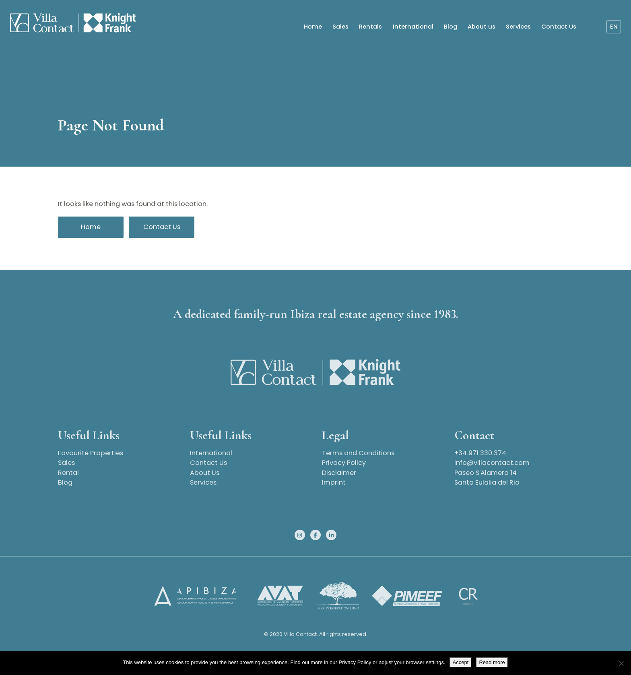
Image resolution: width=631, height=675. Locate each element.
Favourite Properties (90, 453)
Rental (68, 472)
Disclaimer (339, 472)
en (613, 27)
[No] (621, 663)
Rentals (370, 27)
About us (481, 27)
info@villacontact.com (492, 462)
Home (312, 27)
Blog (449, 27)
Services (517, 27)
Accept (461, 662)
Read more (492, 662)
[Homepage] (69, 23)
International (412, 27)
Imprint (334, 482)
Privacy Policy (344, 462)
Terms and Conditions (358, 453)
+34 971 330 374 (480, 453)
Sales (340, 27)
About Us (204, 472)
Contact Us (558, 27)
